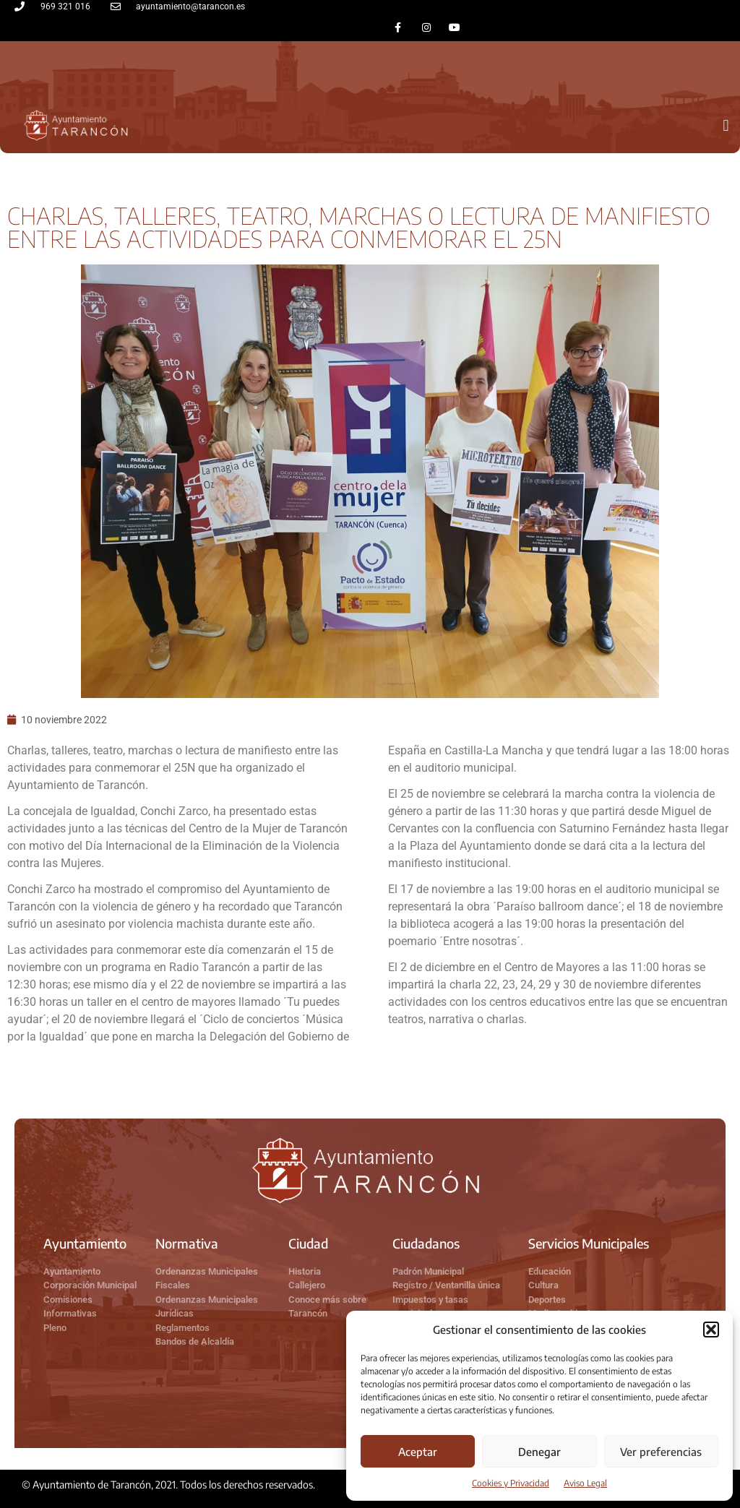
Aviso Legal (585, 1483)
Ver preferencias (661, 1451)
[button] (711, 1329)
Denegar (539, 1451)
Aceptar (417, 1451)
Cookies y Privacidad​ (510, 1483)
